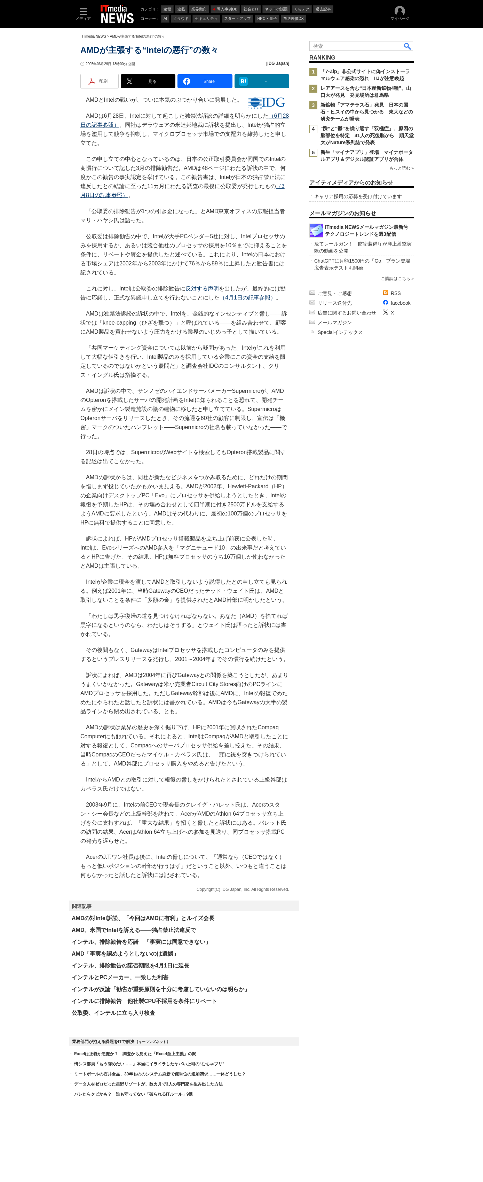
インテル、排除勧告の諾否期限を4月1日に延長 (130, 966)
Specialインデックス (340, 332)
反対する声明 (202, 288)
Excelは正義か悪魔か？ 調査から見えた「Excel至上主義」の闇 (135, 1053)
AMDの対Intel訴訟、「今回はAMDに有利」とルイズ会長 (143, 918)
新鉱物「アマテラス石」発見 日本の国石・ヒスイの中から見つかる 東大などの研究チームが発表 (366, 112)
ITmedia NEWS (94, 36)
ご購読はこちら (395, 278)
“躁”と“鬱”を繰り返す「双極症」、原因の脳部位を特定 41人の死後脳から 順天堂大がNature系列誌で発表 (367, 135)
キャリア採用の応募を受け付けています (358, 196)
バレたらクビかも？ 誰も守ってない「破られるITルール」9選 (133, 1094)
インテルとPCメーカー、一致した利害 (120, 977)
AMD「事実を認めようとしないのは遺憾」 (125, 954)
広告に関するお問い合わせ (347, 313)
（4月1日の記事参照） (248, 298)
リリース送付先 (335, 303)
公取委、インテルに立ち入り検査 (113, 1013)
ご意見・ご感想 (335, 293)
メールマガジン (335, 322)
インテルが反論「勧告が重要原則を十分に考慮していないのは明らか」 (161, 989)
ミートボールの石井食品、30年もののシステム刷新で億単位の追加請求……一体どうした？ (160, 1074)
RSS (396, 293)
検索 (408, 46)
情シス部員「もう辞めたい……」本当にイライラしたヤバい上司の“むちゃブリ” (149, 1064)
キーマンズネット (152, 1042)
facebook (401, 303)
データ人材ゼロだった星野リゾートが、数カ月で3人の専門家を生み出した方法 (148, 1084)
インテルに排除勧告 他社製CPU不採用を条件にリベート (144, 1001)
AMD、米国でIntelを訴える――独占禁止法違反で (134, 930)
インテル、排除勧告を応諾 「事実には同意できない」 (141, 942)
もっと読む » (401, 168)
